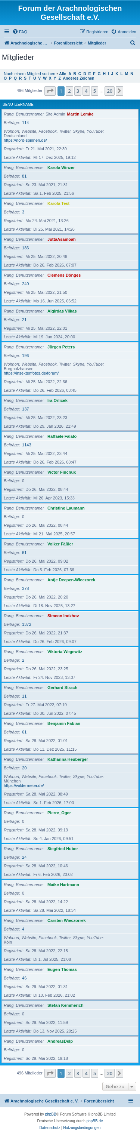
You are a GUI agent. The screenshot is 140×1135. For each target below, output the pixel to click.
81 (24, 176)
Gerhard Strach (62, 687)
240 (25, 284)
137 (25, 409)
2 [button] (69, 90)
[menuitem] (19, 31)
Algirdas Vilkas (62, 311)
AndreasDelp (60, 1041)
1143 (26, 445)
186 (25, 248)
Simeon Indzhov (63, 615)
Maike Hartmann (63, 884)
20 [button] (109, 90)
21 (24, 319)
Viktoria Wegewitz (64, 651)
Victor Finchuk (61, 472)
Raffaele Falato (62, 436)
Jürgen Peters (61, 347)
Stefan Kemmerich (65, 1005)
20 (24, 768)
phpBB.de (95, 1121)
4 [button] (86, 90)
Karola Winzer (61, 167)
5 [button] (94, 90)
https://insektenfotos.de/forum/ (31, 373)
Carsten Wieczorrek (66, 920)
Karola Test (58, 203)
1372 (26, 624)
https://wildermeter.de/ (24, 785)
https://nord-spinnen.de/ (25, 140)
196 (25, 355)
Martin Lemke (80, 114)
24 (24, 857)
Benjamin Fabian (63, 723)
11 (24, 696)
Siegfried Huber (62, 848)
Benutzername (18, 104)
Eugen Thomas (62, 969)
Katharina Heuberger (67, 759)
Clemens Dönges (64, 275)
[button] (50, 90)
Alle (62, 74)
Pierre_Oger (59, 813)
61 (24, 552)
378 (25, 588)
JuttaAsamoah (61, 239)
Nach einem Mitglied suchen (29, 73)
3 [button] (78, 90)
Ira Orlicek (57, 400)
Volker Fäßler (60, 544)
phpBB (50, 1114)
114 (25, 122)
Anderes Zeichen (78, 78)
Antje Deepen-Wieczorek (71, 580)
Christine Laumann (66, 508)
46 (24, 978)
